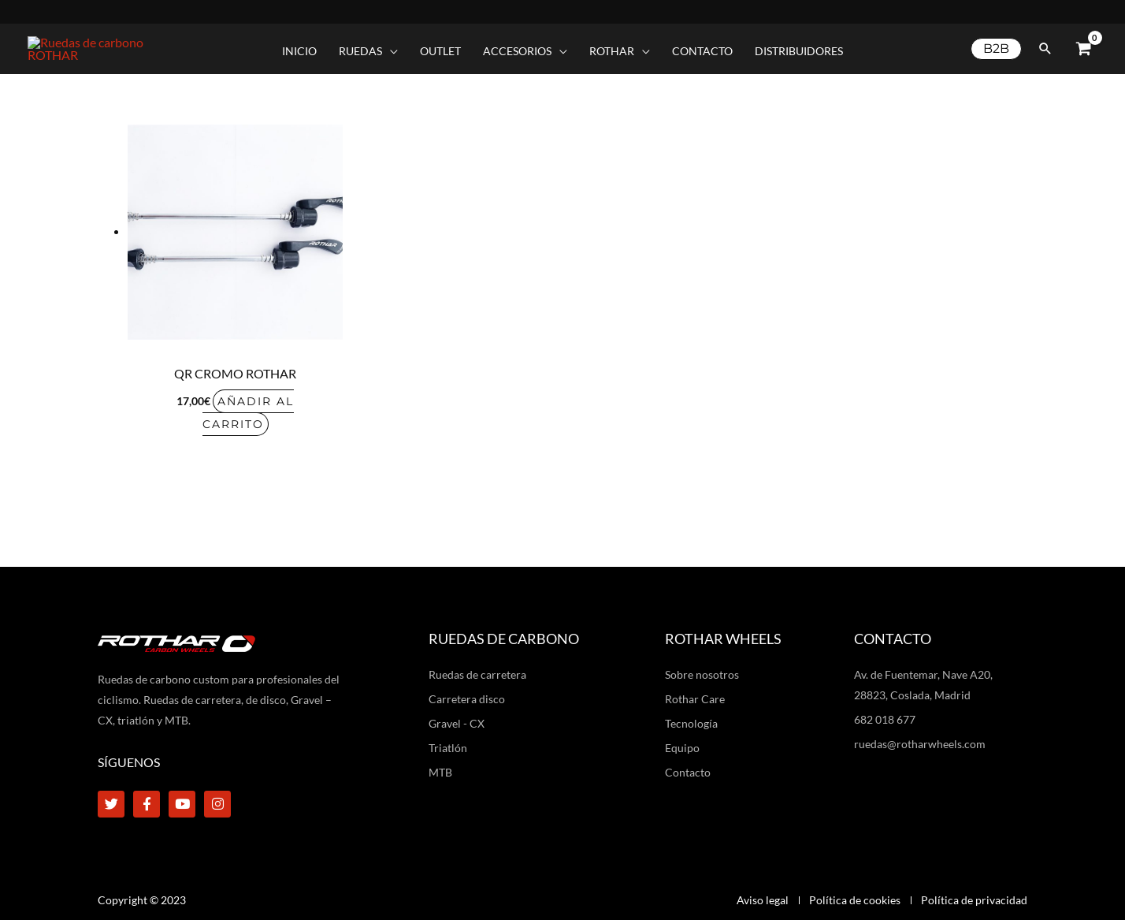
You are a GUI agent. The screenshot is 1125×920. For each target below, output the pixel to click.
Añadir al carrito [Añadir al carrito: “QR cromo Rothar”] (248, 401)
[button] (368, 46)
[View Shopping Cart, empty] (1083, 44)
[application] (390, 46)
